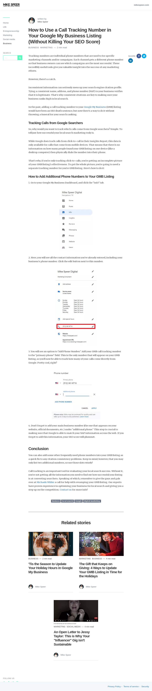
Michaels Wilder (45, 482)
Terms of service (131, 686)
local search (67, 501)
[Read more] (50, 544)
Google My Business (95, 107)
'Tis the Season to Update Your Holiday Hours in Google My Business (50, 568)
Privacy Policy (114, 686)
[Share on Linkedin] (130, 60)
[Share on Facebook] (139, 56)
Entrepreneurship (11, 31)
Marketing (7, 35)
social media (74, 627)
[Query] (10, 57)
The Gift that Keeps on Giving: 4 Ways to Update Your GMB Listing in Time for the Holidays (100, 570)
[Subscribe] (19, 57)
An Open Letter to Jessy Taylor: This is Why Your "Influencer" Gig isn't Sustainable (72, 638)
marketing (46, 47)
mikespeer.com (141, 5)
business (56, 501)
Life (4, 27)
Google (78, 501)
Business (7, 43)
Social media (9, 39)
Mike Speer (43, 22)
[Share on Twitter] (144, 56)
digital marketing (92, 501)
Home (6, 23)
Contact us (66, 489)
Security (145, 686)
